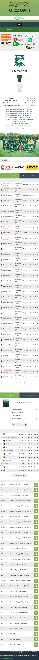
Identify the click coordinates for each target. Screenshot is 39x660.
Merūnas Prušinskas (8, 323)
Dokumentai (35, 652)
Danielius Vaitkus (7, 366)
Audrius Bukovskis (7, 307)
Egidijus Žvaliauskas (8, 302)
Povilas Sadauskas (7, 205)
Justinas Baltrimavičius (8, 339)
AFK (5, 447)
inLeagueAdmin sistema (6, 658)
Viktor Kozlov (6, 248)
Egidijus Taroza (6, 275)
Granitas (6, 443)
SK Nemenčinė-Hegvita (10, 470)
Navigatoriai (7, 440)
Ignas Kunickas (6, 259)
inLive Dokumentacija (14, 652)
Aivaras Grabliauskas (8, 344)
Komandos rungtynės (29, 176)
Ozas (5, 463)
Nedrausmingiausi (29, 395)
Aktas (5, 457)
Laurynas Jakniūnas (8, 264)
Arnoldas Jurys (6, 291)
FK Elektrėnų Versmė (9, 437)
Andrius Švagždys (7, 280)
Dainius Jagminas (7, 270)
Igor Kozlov (6, 355)
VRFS (24, 652)
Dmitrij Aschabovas (7, 286)
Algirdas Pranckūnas (8, 360)
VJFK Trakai (7, 453)
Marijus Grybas (6, 254)
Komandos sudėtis (9, 176)
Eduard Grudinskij (7, 377)
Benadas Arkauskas (7, 243)
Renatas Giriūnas (7, 328)
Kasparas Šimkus (7, 318)
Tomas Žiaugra (6, 200)
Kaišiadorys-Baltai (8, 466)
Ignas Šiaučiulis (6, 232)
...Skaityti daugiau (23, 121)
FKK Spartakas (8, 450)
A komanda (7, 460)
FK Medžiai (7, 434)
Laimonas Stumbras (8, 296)
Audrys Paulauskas (7, 195)
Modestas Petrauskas (8, 216)
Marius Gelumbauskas (8, 211)
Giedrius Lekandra (7, 350)
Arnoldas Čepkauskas (8, 312)
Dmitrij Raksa (6, 334)
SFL (28, 652)
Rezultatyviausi (9, 395)
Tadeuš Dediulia (7, 221)
